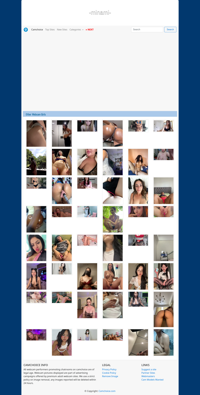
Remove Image (110, 376)
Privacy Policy (109, 369)
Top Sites (50, 29)
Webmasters (148, 376)
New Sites (62, 29)
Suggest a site (149, 369)
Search (170, 29)
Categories (76, 29)
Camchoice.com (107, 391)
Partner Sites (148, 372)
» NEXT (90, 29)
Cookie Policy (109, 372)
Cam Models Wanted (152, 379)
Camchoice (37, 29)
